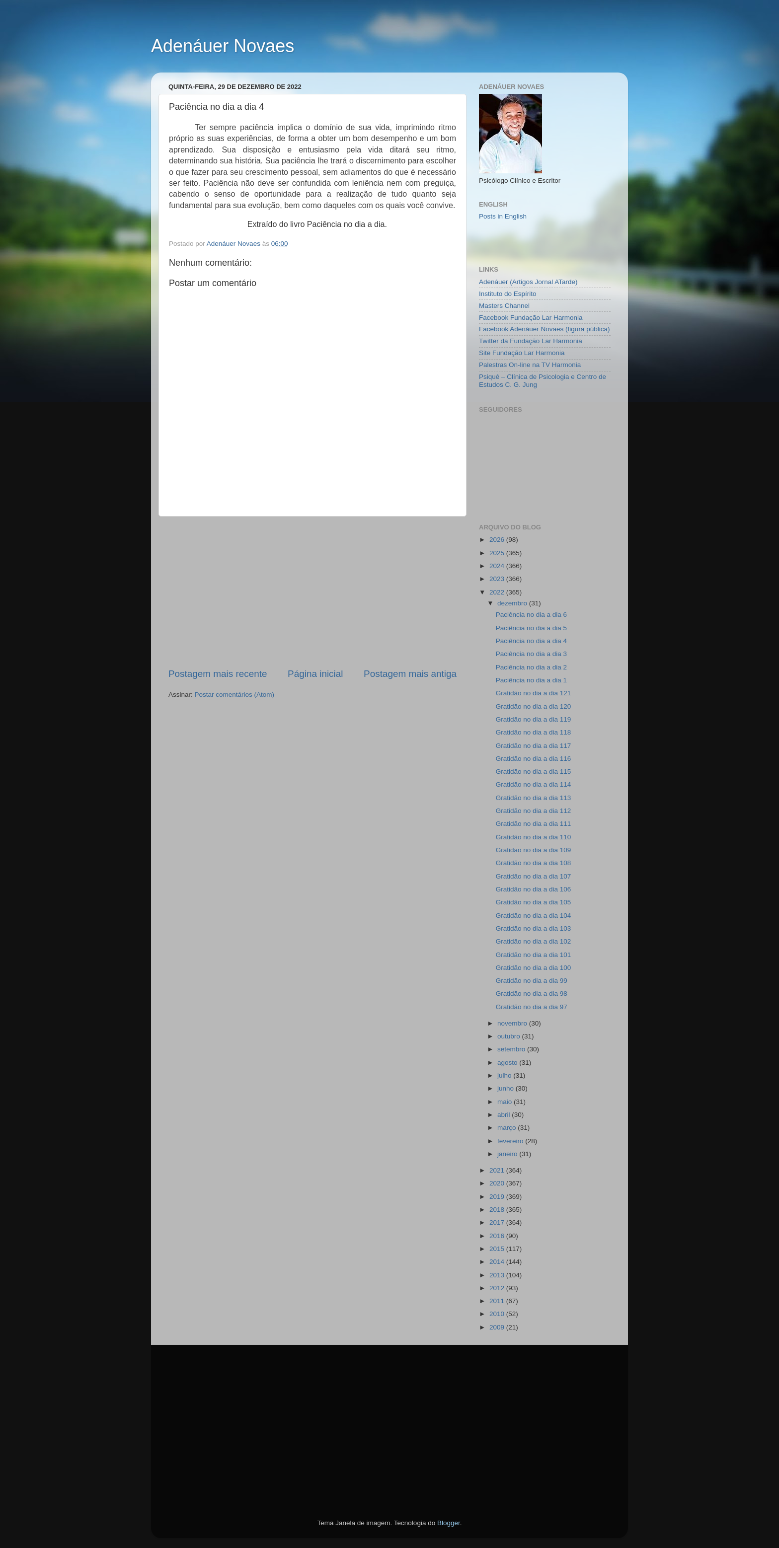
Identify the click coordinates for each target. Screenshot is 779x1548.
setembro (512, 1049)
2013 (497, 1275)
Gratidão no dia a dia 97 (531, 1007)
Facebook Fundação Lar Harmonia (531, 317)
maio (505, 1102)
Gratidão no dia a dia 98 (531, 993)
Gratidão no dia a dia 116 (533, 758)
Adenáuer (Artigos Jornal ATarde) (528, 282)
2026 (497, 539)
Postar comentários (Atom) (235, 694)
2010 (497, 1314)
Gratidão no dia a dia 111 (533, 823)
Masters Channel (504, 305)
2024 (497, 566)
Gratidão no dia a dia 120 (533, 706)
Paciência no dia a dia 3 (531, 654)
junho (506, 1088)
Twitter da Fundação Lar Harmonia (530, 341)
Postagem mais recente (217, 673)
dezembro (513, 603)
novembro (513, 1023)
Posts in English (503, 216)
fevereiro (511, 1141)
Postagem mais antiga (410, 673)
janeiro (508, 1154)
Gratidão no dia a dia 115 (533, 771)
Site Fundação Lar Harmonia (522, 353)
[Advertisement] (312, 592)
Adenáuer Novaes (222, 46)
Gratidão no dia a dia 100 (533, 967)
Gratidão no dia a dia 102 (533, 941)
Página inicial (315, 673)
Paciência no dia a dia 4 (531, 641)
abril (504, 1114)
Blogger (448, 1523)
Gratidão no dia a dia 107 (533, 876)
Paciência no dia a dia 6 (531, 614)
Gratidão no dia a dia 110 (533, 837)
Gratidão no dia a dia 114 (533, 784)
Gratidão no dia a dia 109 (533, 850)
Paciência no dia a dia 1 (531, 680)
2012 (497, 1288)
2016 (497, 1236)
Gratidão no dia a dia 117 (533, 745)
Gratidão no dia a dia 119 (533, 719)
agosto (508, 1062)
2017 (497, 1222)
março (507, 1127)
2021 (497, 1170)
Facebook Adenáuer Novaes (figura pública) (544, 329)
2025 (497, 553)
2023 (497, 579)
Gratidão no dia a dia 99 (531, 980)
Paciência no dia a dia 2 (531, 667)
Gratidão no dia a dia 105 (533, 902)
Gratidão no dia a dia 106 (533, 889)
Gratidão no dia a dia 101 (533, 954)
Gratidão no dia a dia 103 (533, 928)
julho (505, 1075)
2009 (497, 1327)
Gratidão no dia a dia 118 (533, 732)
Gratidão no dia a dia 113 (533, 798)
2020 (497, 1183)
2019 (497, 1196)
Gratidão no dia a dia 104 (533, 915)
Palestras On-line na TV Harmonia (530, 365)
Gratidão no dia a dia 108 (533, 863)
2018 (497, 1209)
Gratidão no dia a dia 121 (533, 693)
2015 (497, 1249)
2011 (497, 1301)
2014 (497, 1261)
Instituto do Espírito (508, 293)
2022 (497, 592)
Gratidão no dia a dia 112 (533, 810)
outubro (509, 1036)
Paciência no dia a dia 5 (531, 628)
